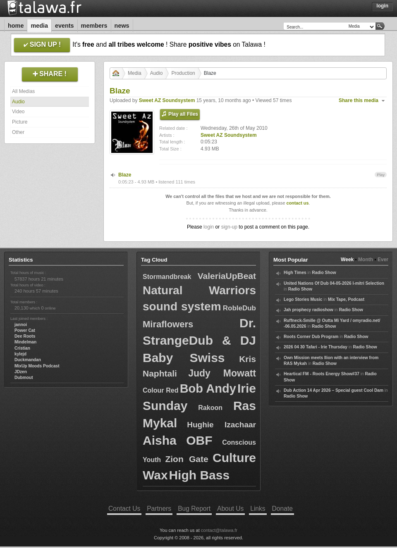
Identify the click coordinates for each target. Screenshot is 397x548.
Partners (159, 508)
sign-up (229, 227)
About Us (230, 508)
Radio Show (324, 272)
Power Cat (24, 330)
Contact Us (124, 508)
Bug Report (194, 508)
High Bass (199, 475)
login (208, 227)
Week (347, 259)
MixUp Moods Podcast (37, 366)
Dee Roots (24, 336)
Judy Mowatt (222, 373)
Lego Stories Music (303, 299)
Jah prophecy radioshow (308, 309)
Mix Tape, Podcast (346, 299)
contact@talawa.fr (219, 530)
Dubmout (23, 377)
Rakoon (210, 407)
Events (64, 25)
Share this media (358, 100)
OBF (199, 440)
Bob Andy (208, 388)
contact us (297, 202)
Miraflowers (168, 324)
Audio (18, 102)
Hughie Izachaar (221, 424)
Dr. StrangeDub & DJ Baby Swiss (199, 340)
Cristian (22, 348)
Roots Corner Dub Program (311, 336)
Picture (19, 122)
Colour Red (161, 390)
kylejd (20, 354)
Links (257, 508)
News (122, 25)
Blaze (124, 175)
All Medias (23, 91)
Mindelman (25, 342)
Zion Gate (186, 459)
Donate (282, 508)
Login (382, 6)
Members (94, 25)
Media (39, 25)
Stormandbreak (167, 276)
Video (18, 111)
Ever (383, 259)
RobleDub (239, 308)
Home (16, 25)
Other (18, 132)
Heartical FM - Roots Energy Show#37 (321, 374)
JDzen (20, 371)
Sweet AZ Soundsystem (167, 100)
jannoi (20, 324)
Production (183, 73)
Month (365, 259)
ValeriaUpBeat (227, 276)
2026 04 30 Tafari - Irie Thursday (315, 347)
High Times (295, 272)
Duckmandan (27, 359)
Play (381, 174)
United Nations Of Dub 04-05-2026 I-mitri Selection (334, 283)
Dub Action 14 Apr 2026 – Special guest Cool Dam (333, 390)
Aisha (160, 440)
